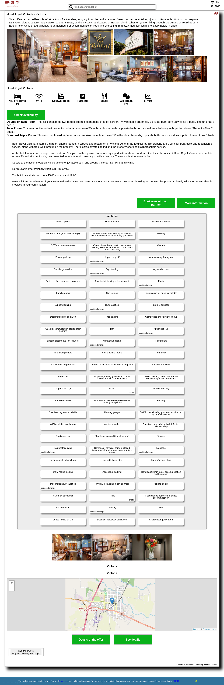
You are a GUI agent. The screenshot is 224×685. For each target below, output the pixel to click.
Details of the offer (91, 639)
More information (196, 203)
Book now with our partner (156, 203)
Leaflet (196, 629)
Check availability (26, 114)
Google (62, 681)
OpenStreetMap (209, 629)
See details (133, 639)
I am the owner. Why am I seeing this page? (26, 652)
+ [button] (11, 583)
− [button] (11, 588)
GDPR (176, 681)
